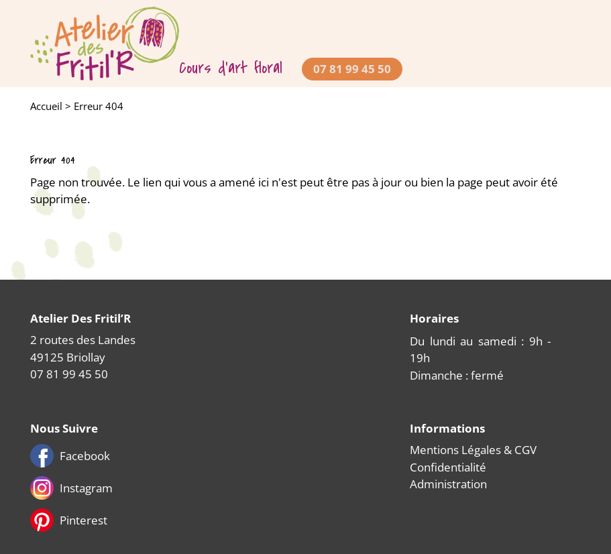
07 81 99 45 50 (352, 68)
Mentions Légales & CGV (473, 449)
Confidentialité (448, 467)
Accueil (46, 106)
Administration (448, 484)
